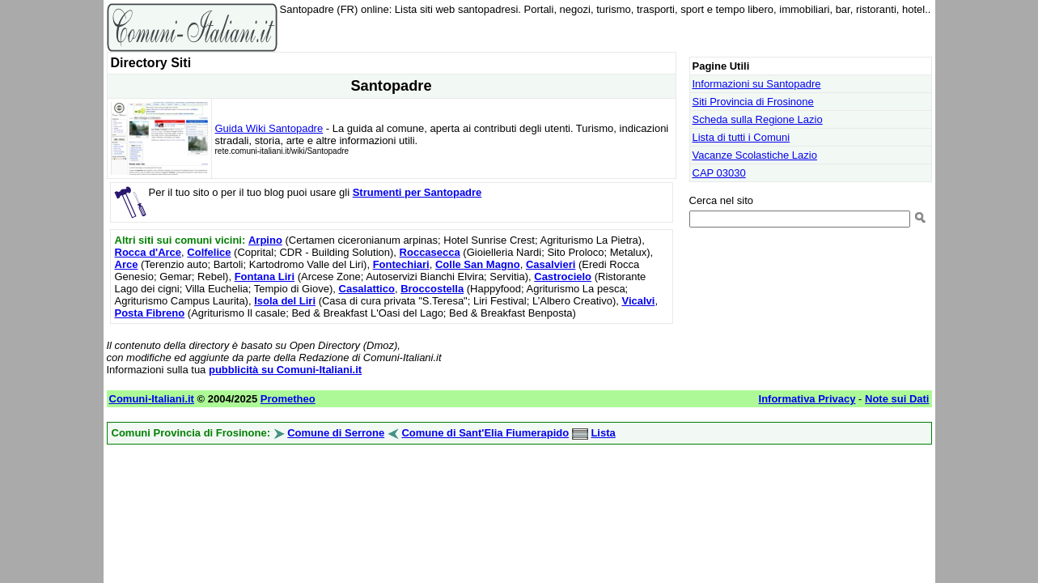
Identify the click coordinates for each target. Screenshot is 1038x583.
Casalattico (367, 289)
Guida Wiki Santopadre (269, 128)
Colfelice (209, 252)
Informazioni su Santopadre (757, 84)
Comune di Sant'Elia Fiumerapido (485, 433)
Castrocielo (562, 276)
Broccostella (432, 289)
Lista (603, 433)
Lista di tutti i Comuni (741, 137)
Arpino (265, 240)
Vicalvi (638, 301)
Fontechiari (401, 264)
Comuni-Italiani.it (151, 399)
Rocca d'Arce (148, 252)
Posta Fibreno (150, 313)
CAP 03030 (719, 173)
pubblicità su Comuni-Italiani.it (285, 370)
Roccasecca (430, 252)
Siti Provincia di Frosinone (753, 102)
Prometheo (288, 399)
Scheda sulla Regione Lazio (758, 119)
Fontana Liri (264, 276)
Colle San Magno (477, 264)
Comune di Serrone (335, 433)
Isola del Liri (285, 301)
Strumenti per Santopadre (417, 192)
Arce (126, 264)
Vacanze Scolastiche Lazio (755, 155)
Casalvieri (550, 264)
